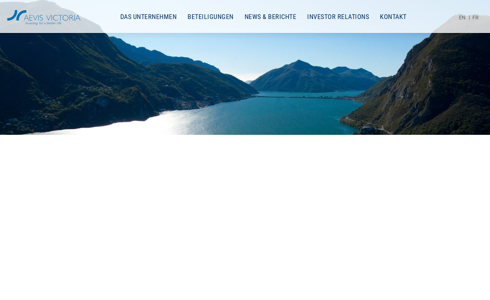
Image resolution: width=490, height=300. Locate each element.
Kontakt (393, 16)
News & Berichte (271, 16)
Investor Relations (338, 16)
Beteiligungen (211, 16)
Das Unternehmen (148, 16)
